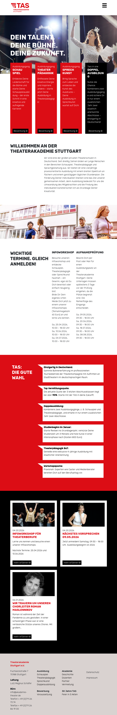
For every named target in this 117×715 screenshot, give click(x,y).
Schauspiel (42, 674)
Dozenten (67, 678)
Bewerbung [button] (19, 131)
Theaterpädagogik (46, 678)
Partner (66, 681)
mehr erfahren (21, 563)
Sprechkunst (43, 681)
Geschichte (67, 674)
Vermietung (68, 684)
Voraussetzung (44, 694)
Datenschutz (92, 672)
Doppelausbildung (46, 684)
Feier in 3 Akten (70, 694)
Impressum (92, 678)
